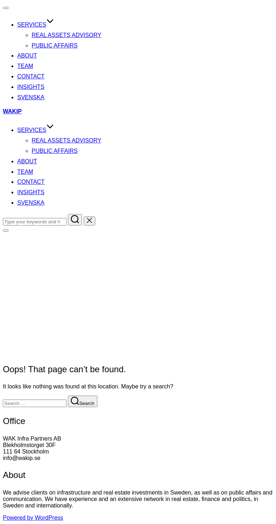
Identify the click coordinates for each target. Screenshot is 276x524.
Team (25, 66)
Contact (31, 76)
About (27, 56)
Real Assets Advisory (66, 35)
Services (35, 25)
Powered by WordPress (33, 518)
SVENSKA (31, 97)
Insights (31, 87)
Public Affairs (55, 45)
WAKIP (12, 111)
